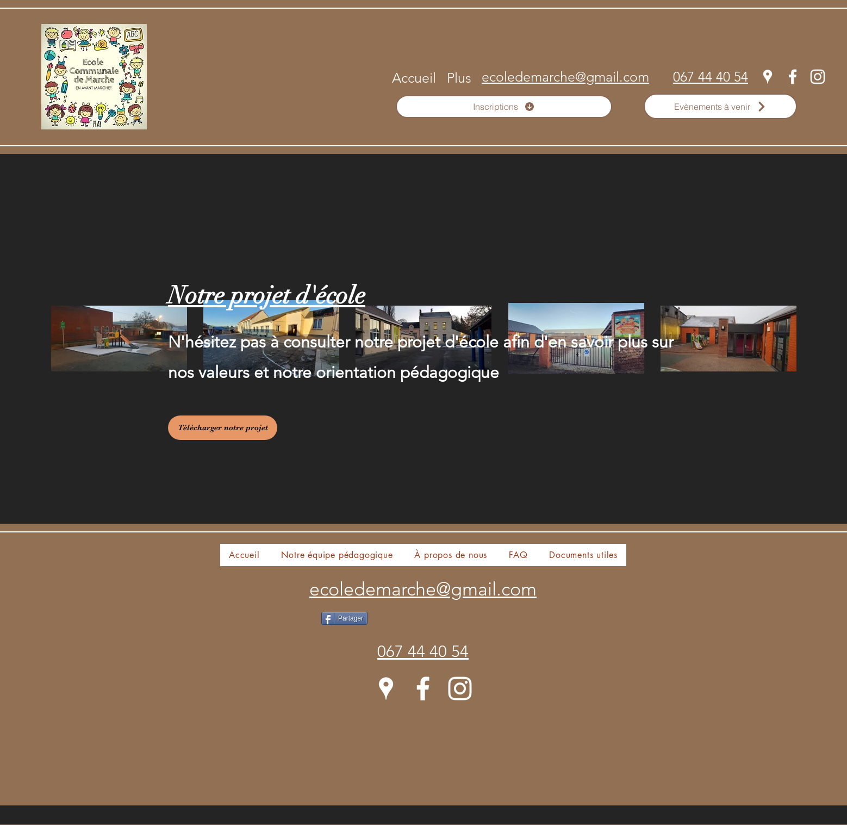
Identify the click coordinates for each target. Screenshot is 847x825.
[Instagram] (817, 76)
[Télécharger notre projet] (222, 427)
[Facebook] (792, 76)
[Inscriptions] (504, 106)
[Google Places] (767, 76)
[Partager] (344, 618)
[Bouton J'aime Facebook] (446, 635)
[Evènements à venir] (720, 106)
